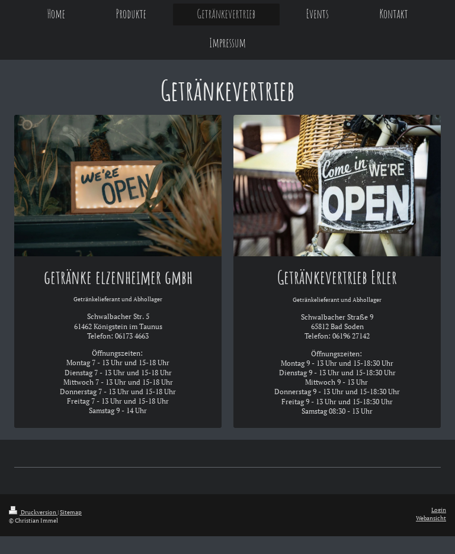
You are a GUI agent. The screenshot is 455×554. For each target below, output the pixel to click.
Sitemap (71, 512)
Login (438, 510)
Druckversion (33, 512)
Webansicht (431, 518)
